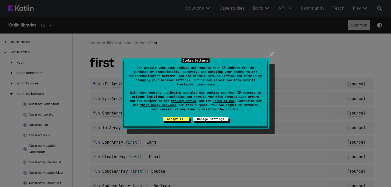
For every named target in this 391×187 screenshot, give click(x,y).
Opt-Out (232, 109)
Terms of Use (224, 101)
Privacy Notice (184, 101)
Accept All (176, 119)
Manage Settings (210, 119)
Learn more (206, 84)
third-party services (158, 105)
